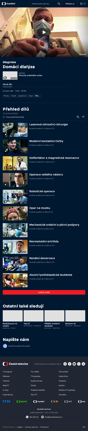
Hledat (58, 4)
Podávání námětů (38, 389)
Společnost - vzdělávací (43, 95)
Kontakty (62, 394)
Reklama (6, 375)
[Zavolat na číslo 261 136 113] (32, 416)
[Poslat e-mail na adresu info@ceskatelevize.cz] (51, 416)
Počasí (33, 384)
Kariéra (62, 384)
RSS (84, 426)
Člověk (14, 95)
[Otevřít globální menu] (82, 3)
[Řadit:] (83, 116)
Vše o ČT (34, 394)
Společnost (22, 95)
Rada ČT (6, 384)
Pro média (35, 371)
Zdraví (30, 95)
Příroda (6, 95)
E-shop (5, 389)
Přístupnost (44, 426)
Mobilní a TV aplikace (67, 389)
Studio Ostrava (36, 380)
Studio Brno (63, 375)
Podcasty (62, 380)
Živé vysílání (63, 371)
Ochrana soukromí (31, 426)
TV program (7, 371)
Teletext (6, 380)
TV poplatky (35, 375)
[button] (44, 32)
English (19, 426)
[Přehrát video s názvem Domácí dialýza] (44, 32)
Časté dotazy (8, 394)
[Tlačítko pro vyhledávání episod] (78, 116)
